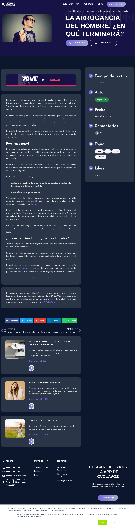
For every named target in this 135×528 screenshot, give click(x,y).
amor (21, 265)
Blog (100, 4)
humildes (25, 268)
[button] (12, 320)
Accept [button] (102, 522)
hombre (12, 226)
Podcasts (88, 4)
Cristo (33, 204)
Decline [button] (112, 522)
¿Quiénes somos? (70, 4)
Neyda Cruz (102, 99)
